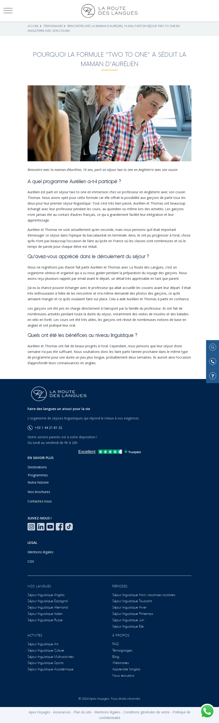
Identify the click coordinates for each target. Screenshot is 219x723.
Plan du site (82, 712)
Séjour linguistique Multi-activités (51, 656)
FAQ (115, 643)
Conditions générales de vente (146, 712)
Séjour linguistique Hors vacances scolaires (143, 594)
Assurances (62, 712)
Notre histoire (38, 482)
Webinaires (120, 662)
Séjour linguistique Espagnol (48, 600)
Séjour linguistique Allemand (48, 606)
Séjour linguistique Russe (45, 619)
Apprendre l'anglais (126, 668)
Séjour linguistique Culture (46, 650)
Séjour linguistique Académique (50, 668)
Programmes (38, 475)
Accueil (33, 26)
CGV (31, 561)
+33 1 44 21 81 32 (45, 427)
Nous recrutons (123, 675)
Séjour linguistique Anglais (46, 594)
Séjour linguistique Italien (45, 613)
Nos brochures (39, 492)
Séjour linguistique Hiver (129, 606)
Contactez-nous (40, 501)
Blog (115, 656)
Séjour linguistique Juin (128, 619)
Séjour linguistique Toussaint (132, 600)
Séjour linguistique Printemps (132, 613)
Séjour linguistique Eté (128, 626)
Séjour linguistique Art (43, 643)
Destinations (37, 467)
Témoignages (53, 26)
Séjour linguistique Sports (46, 662)
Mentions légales (40, 552)
